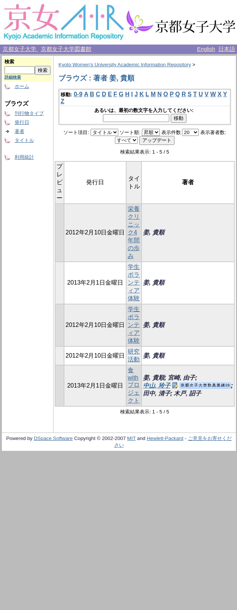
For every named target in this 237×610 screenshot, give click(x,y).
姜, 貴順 (153, 232)
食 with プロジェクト (134, 385)
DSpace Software (53, 438)
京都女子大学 (20, 49)
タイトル (24, 140)
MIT (131, 438)
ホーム (22, 86)
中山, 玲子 (156, 385)
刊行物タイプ (29, 113)
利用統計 (24, 157)
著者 (19, 131)
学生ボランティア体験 (134, 282)
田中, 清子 (156, 393)
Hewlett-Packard (165, 438)
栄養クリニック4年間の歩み (134, 232)
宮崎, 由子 (181, 377)
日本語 (226, 49)
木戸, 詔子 (187, 393)
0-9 (78, 94)
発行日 (22, 122)
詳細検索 (12, 77)
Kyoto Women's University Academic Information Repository (124, 64)
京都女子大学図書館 (66, 49)
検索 (9, 61)
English (206, 49)
